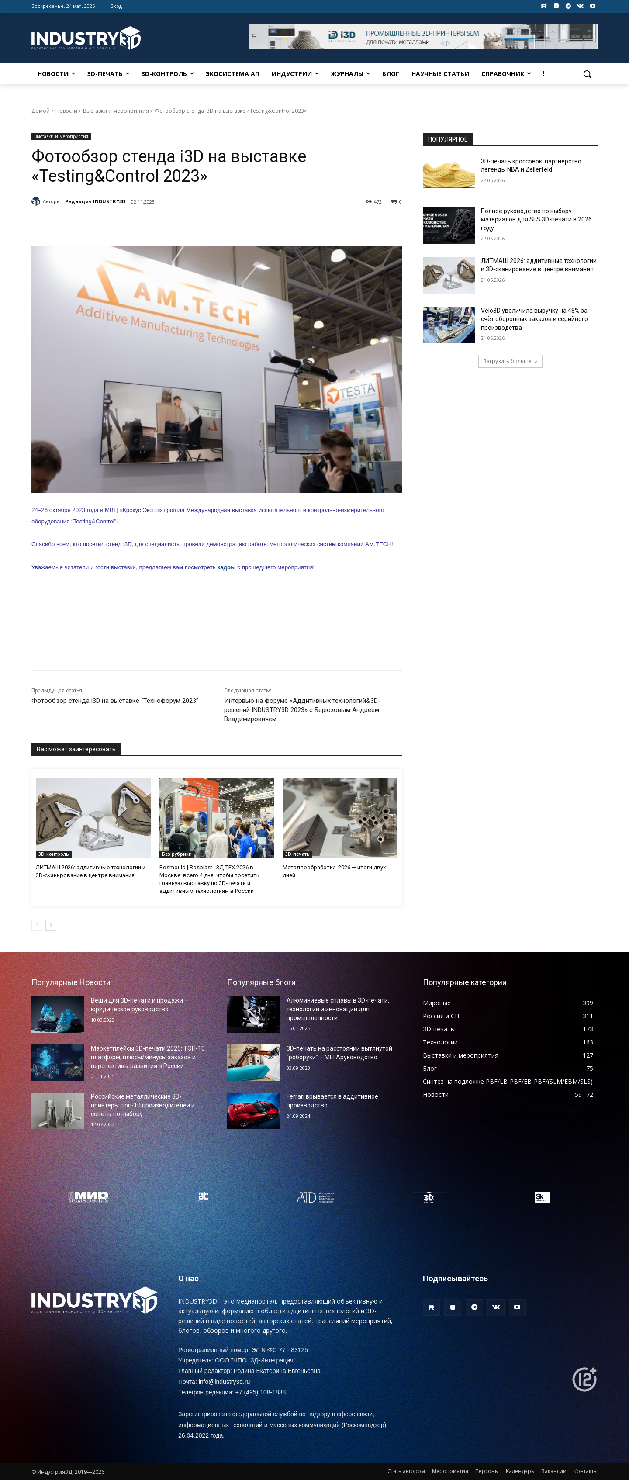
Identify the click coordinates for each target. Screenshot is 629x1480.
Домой (40, 110)
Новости (66, 110)
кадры (226, 567)
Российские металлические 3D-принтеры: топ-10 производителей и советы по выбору (143, 1105)
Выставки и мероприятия (116, 110)
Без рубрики (177, 854)
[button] (587, 73)
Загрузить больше (510, 361)
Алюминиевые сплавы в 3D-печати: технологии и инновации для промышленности (338, 1009)
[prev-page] (36, 925)
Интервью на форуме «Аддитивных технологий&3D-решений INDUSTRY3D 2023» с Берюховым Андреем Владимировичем (302, 710)
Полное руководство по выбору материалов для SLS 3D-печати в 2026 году (536, 219)
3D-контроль (53, 854)
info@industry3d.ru (224, 1381)
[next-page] (50, 925)
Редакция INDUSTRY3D (95, 201)
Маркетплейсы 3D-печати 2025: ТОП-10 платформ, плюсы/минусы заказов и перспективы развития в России (148, 1057)
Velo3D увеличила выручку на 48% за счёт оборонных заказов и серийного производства (534, 319)
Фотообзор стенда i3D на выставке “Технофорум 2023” (114, 701)
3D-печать (297, 854)
